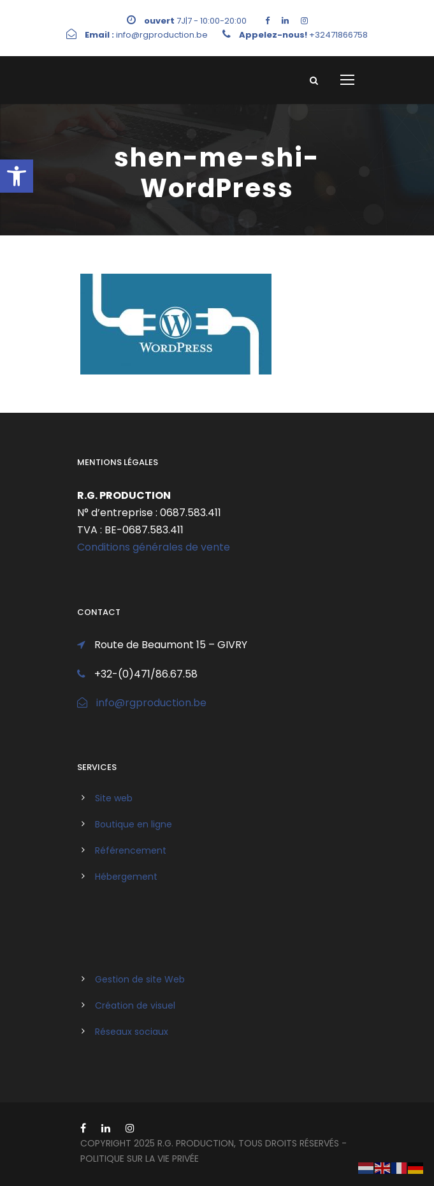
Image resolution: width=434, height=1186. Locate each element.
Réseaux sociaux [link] (131, 1031)
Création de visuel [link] (135, 1005)
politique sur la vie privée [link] (139, 1158)
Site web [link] (114, 798)
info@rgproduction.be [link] (151, 702)
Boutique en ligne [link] (133, 824)
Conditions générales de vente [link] (153, 547)
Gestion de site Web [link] (140, 979)
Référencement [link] (130, 850)
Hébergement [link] (126, 876)
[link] (16, 176)
